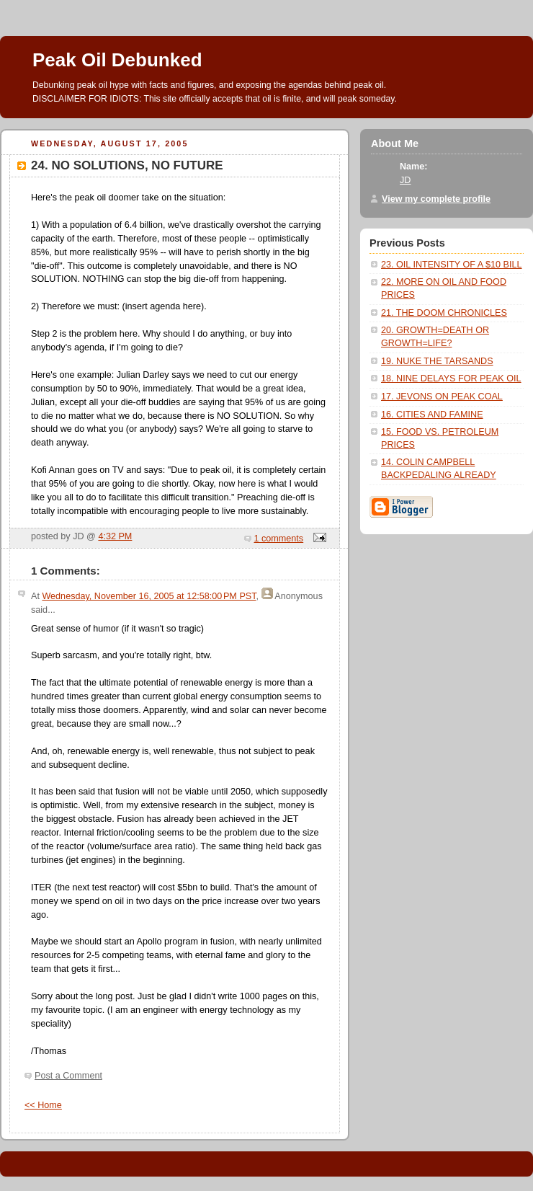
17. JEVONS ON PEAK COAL (442, 396)
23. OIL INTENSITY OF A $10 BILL (451, 265)
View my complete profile (436, 199)
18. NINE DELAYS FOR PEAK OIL (451, 378)
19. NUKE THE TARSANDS (437, 361)
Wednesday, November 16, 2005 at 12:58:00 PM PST (149, 596)
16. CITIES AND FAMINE (432, 414)
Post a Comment (68, 1076)
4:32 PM (115, 536)
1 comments (279, 538)
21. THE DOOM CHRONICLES (444, 313)
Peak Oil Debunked (117, 60)
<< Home (43, 1105)
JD (405, 180)
